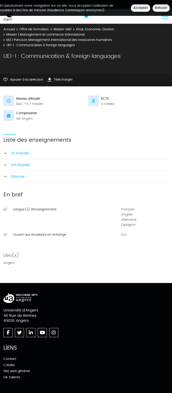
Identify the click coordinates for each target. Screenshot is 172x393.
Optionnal (17, 176)
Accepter (140, 8)
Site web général (16, 371)
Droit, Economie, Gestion (95, 29)
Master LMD (63, 29)
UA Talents (11, 377)
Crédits (9, 365)
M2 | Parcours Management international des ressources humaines (59, 39)
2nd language (20, 165)
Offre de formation (34, 29)
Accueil (9, 29)
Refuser (161, 8)
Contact (9, 358)
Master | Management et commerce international (45, 34)
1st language (20, 153)
